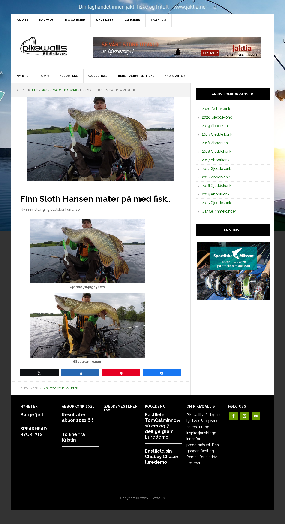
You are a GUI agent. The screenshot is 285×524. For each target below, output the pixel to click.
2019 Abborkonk (216, 126)
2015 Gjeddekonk (51, 388)
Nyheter (71, 388)
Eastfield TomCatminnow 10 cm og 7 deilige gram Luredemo (162, 426)
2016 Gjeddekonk (216, 185)
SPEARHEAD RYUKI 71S (33, 431)
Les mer (193, 463)
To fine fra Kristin (73, 437)
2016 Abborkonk (216, 177)
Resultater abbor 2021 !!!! (77, 417)
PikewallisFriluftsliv (50, 47)
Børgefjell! (32, 414)
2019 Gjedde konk (217, 134)
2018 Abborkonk (216, 143)
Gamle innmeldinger (219, 211)
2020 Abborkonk (216, 109)
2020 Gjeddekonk (217, 117)
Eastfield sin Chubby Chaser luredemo (162, 456)
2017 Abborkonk (215, 160)
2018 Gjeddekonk (216, 151)
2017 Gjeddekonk (216, 168)
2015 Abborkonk (215, 194)
